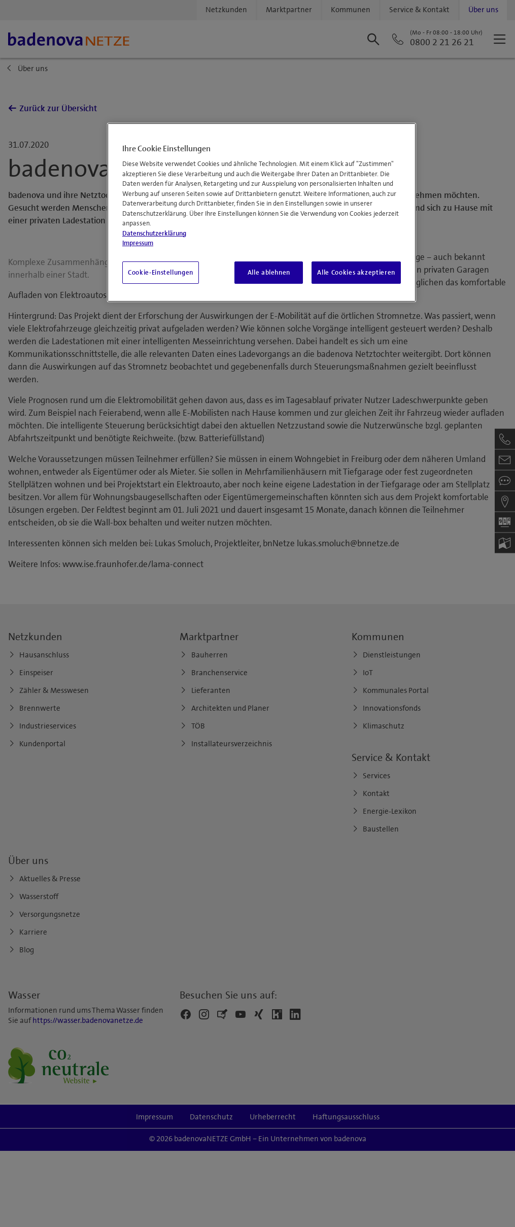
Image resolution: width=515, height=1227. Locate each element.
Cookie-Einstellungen (160, 272)
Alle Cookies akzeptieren (356, 272)
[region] (261, 212)
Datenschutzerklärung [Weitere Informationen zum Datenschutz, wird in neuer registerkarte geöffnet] (154, 233)
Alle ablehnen (269, 272)
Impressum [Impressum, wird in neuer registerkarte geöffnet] (137, 243)
